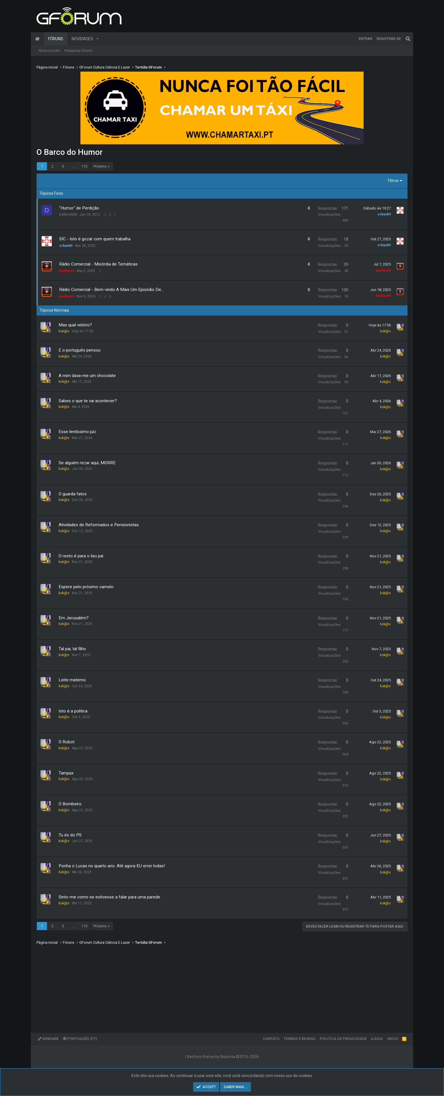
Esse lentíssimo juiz (77, 431)
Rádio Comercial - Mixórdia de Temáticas (98, 264)
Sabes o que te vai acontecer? (88, 400)
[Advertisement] (206, 984)
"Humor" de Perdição (79, 208)
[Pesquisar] (408, 38)
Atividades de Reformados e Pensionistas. (99, 524)
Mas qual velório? (75, 324)
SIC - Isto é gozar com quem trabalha (95, 238)
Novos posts (49, 50)
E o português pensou (80, 350)
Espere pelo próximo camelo (86, 586)
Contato (271, 1039)
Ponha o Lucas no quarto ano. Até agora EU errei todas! (112, 865)
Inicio (392, 1039)
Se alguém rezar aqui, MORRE (87, 462)
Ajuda (377, 1039)
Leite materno (72, 679)
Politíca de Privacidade (343, 1039)
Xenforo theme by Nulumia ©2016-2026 (223, 1056)
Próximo (100, 166)
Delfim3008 (68, 215)
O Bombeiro (70, 803)
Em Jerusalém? (74, 617)
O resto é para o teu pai (81, 555)
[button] (97, 38)
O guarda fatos (73, 493)
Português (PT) (80, 1039)
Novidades (82, 39)
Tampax (66, 773)
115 (84, 166)
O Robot (66, 741)
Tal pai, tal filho (72, 648)
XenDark (48, 1039)
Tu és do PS (70, 835)
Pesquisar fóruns (78, 50)
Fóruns (55, 39)
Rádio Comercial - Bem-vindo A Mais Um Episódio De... (111, 289)
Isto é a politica (73, 711)
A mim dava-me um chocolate (87, 375)
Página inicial (37, 38)
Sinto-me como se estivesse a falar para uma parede (109, 897)
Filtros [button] (393, 180)
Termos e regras (299, 1039)
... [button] (73, 166)
